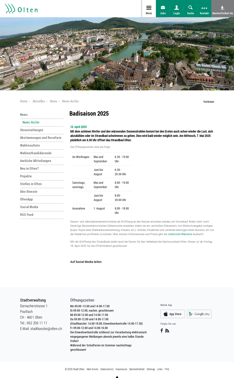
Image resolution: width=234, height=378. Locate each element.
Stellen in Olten (31, 184)
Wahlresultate (30, 145)
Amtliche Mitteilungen (35, 160)
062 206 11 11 (37, 322)
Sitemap (151, 369)
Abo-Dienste (28, 191)
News (24, 114)
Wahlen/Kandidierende (36, 153)
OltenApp (26, 199)
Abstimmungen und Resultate (41, 137)
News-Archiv (31, 122)
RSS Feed (26, 214)
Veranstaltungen (31, 130)
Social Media (29, 207)
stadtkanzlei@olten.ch (46, 328)
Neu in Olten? (29, 168)
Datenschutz (107, 369)
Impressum (121, 369)
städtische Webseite (180, 234)
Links (160, 369)
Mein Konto (92, 369)
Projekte (26, 176)
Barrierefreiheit (137, 369)
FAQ (167, 369)
